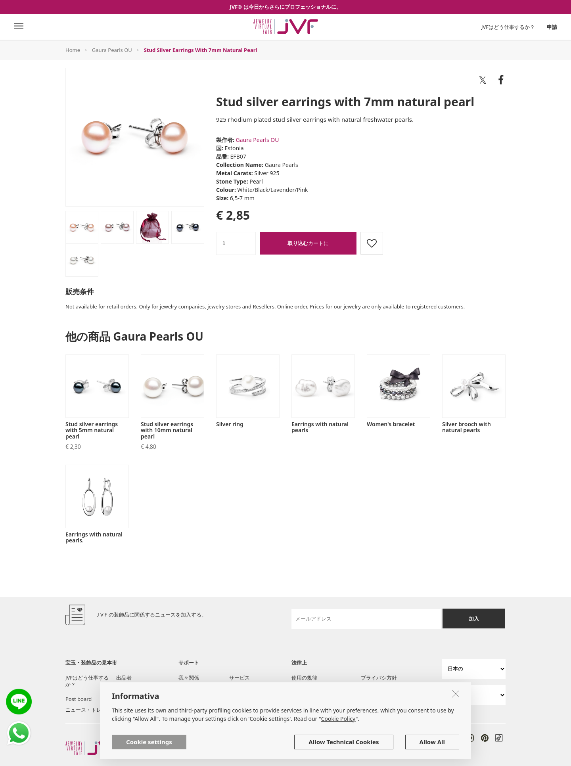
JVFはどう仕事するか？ (508, 27)
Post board (78, 699)
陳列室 (124, 688)
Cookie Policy (338, 734)
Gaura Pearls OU (112, 50)
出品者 (124, 677)
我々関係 (188, 677)
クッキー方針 (306, 688)
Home (72, 50)
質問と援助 (242, 688)
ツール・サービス (199, 688)
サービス (239, 677)
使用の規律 (304, 677)
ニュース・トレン (86, 709)
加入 (474, 618)
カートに (308, 243)
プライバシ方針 (379, 677)
